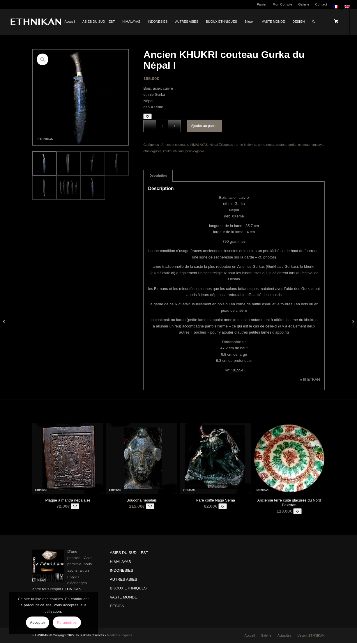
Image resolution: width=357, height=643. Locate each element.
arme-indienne (246, 144)
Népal (213, 144)
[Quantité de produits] (162, 126)
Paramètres (67, 623)
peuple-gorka (194, 151)
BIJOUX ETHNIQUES (128, 588)
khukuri (178, 151)
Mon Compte (282, 4)
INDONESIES (121, 570)
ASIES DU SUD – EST (129, 552)
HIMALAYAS (199, 144)
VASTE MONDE (123, 597)
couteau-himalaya (311, 144)
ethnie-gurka (152, 151)
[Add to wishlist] (147, 116)
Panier (262, 4)
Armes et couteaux (174, 144)
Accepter (37, 623)
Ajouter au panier (204, 126)
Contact (321, 4)
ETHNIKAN (72, 589)
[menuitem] (262, 4)
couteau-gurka (286, 144)
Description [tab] (158, 175)
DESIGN (117, 606)
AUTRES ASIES (123, 579)
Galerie (303, 4)
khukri (167, 151)
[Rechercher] (313, 21)
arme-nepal (266, 144)
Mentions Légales (119, 635)
